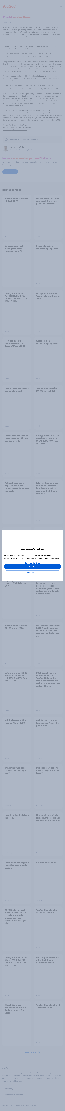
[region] (32, 555)
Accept (32, 566)
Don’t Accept (32, 573)
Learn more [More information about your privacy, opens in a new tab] (55, 558)
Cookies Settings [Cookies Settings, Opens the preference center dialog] (32, 563)
